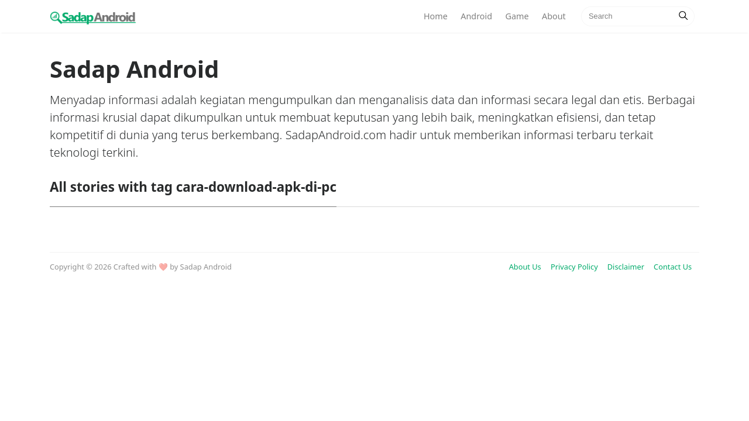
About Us (525, 266)
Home (436, 16)
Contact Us (673, 266)
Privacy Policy (574, 266)
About (554, 16)
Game (516, 16)
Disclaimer (625, 266)
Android (476, 16)
